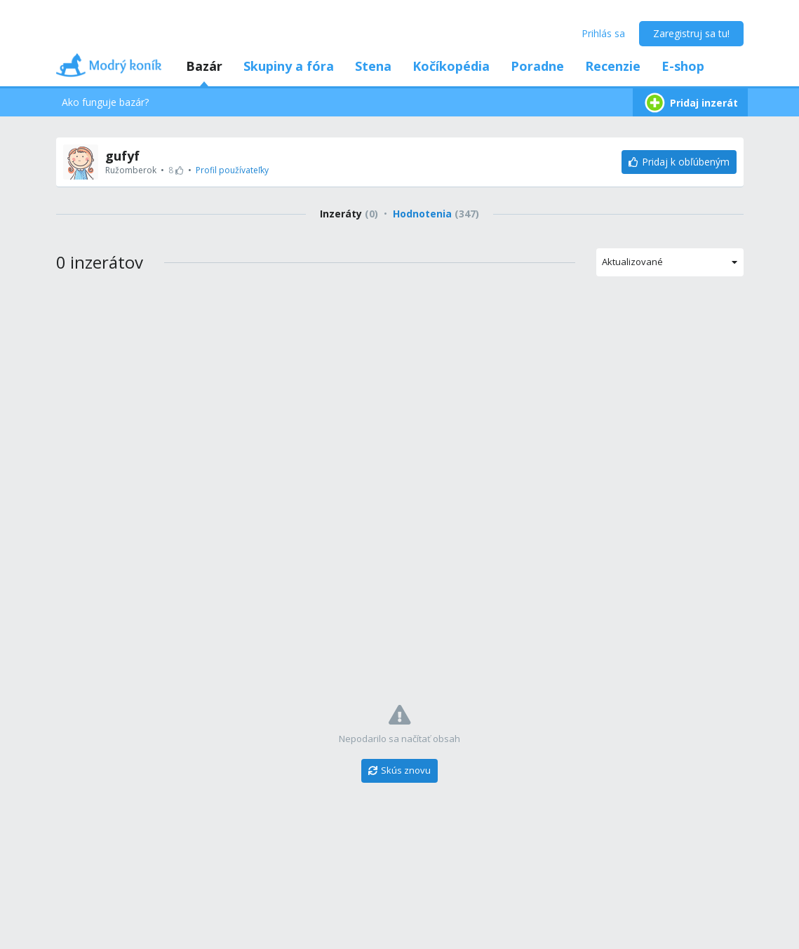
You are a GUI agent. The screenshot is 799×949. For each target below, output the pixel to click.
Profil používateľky (232, 170)
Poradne (537, 66)
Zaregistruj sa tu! (691, 33)
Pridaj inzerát (690, 103)
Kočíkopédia (451, 66)
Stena (373, 66)
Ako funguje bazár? (105, 102)
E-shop (683, 66)
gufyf (122, 155)
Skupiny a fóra (288, 66)
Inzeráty (349, 213)
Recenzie (612, 66)
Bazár (204, 66)
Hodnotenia (436, 213)
